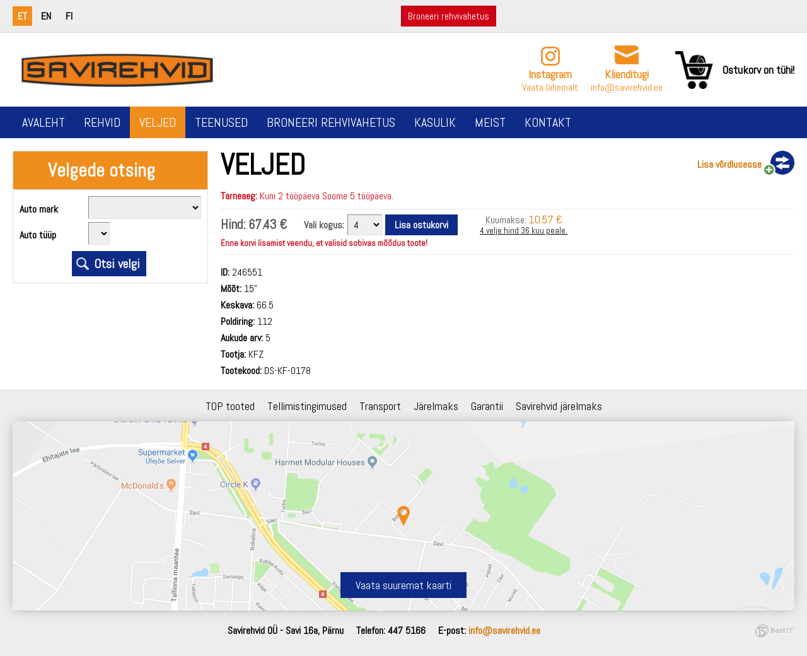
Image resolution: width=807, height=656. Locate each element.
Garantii (487, 406)
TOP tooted (230, 406)
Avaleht (43, 122)
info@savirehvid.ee (627, 87)
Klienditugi (627, 74)
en (46, 16)
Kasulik (435, 122)
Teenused (221, 122)
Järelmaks (436, 406)
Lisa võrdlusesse (729, 164)
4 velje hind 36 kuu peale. (523, 230)
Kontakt (548, 122)
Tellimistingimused (307, 406)
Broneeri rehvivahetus (448, 16)
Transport (380, 406)
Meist (490, 122)
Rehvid (102, 122)
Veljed (157, 122)
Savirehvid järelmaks (559, 406)
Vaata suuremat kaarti (403, 585)
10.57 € (545, 219)
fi (69, 16)
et (22, 16)
